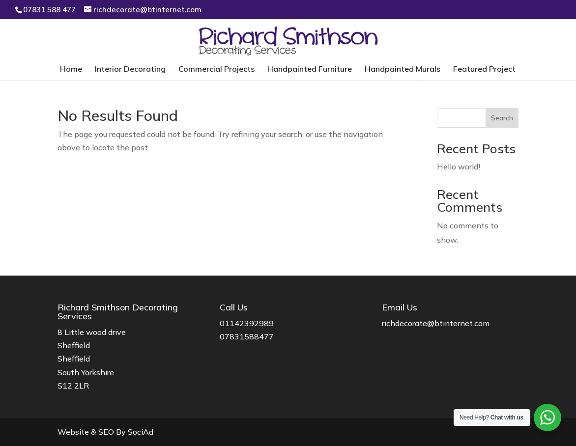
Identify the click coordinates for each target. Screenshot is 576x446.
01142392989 (247, 323)
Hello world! (458, 166)
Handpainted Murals (402, 69)
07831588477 (247, 336)
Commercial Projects (216, 69)
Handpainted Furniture (309, 69)
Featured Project (484, 69)
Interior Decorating (130, 69)
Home (71, 69)
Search (502, 117)
